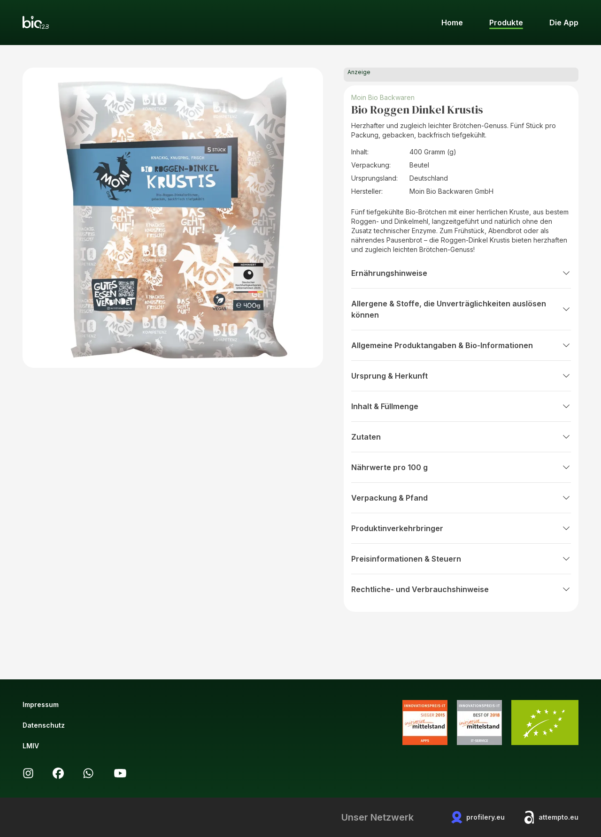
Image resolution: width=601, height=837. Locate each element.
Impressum (41, 704)
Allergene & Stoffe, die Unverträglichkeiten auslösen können (461, 309)
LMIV (31, 746)
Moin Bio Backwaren (383, 97)
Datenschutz (44, 725)
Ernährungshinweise (461, 273)
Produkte (506, 22)
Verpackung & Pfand (461, 497)
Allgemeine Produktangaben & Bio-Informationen (461, 345)
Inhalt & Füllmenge (461, 406)
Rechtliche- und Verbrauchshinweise (461, 589)
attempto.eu (551, 817)
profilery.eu (478, 817)
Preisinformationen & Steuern (461, 558)
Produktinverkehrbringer (461, 528)
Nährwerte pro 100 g (461, 467)
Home (452, 22)
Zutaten (461, 436)
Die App (563, 22)
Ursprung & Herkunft (461, 375)
